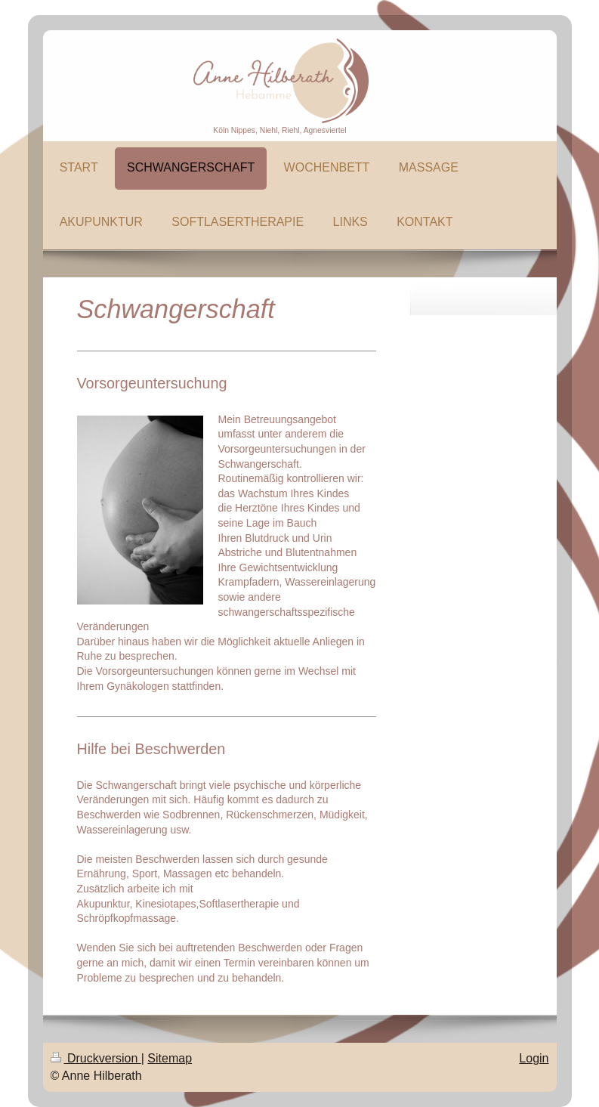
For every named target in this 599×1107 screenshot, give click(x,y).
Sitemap (169, 1058)
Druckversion (96, 1058)
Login (533, 1058)
